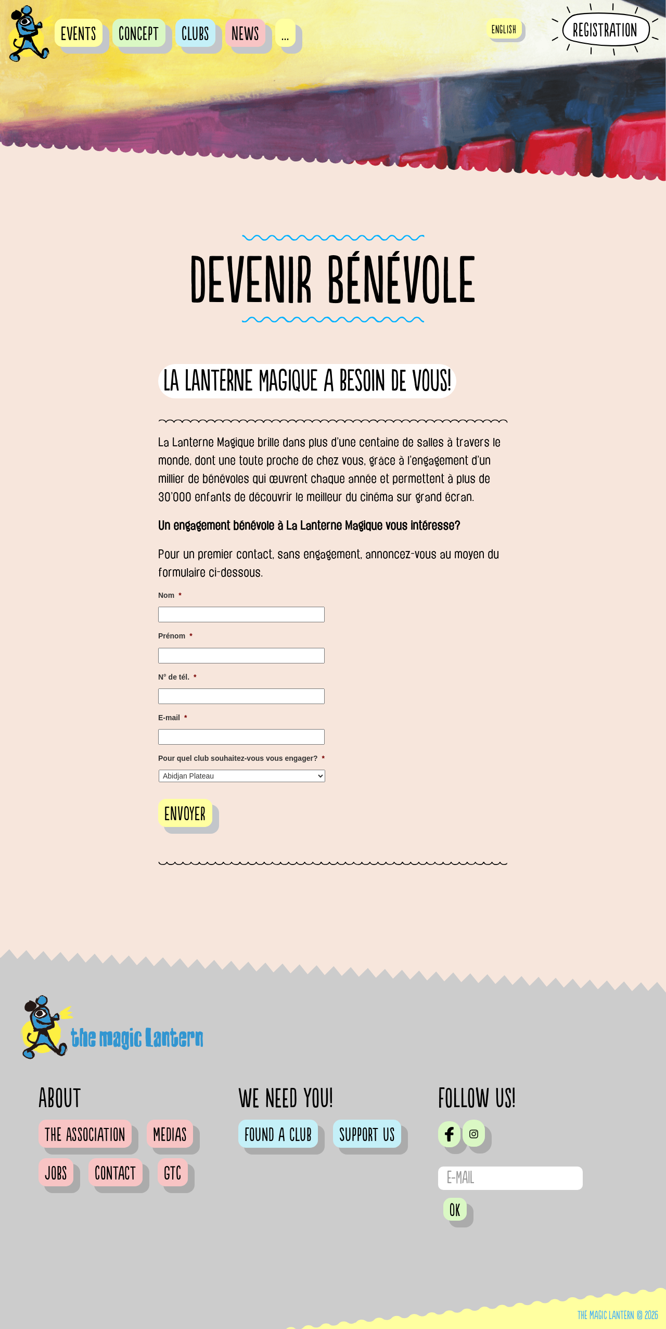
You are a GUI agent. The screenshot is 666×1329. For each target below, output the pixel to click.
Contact (115, 1174)
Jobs (56, 1174)
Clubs (195, 34)
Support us (367, 1135)
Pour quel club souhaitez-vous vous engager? (241, 758)
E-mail (172, 717)
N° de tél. (177, 677)
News (245, 34)
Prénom (175, 636)
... (285, 34)
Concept (139, 34)
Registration (605, 30)
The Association (85, 1135)
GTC (173, 1174)
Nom (170, 595)
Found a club (278, 1135)
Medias (170, 1135)
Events (78, 34)
